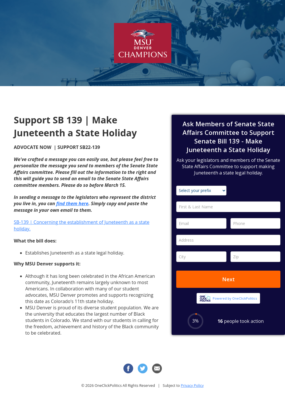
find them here (72, 203)
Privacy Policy (192, 385)
